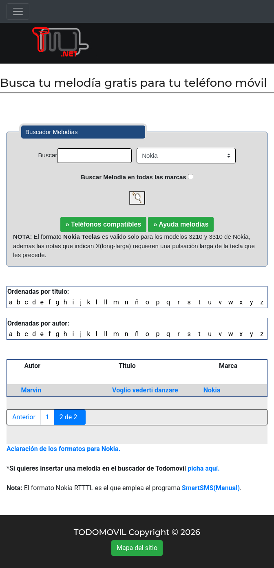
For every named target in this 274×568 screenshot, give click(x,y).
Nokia (212, 390)
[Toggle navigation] (18, 11)
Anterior (23, 417)
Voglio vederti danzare (145, 390)
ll (105, 302)
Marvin (31, 390)
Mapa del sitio (137, 548)
